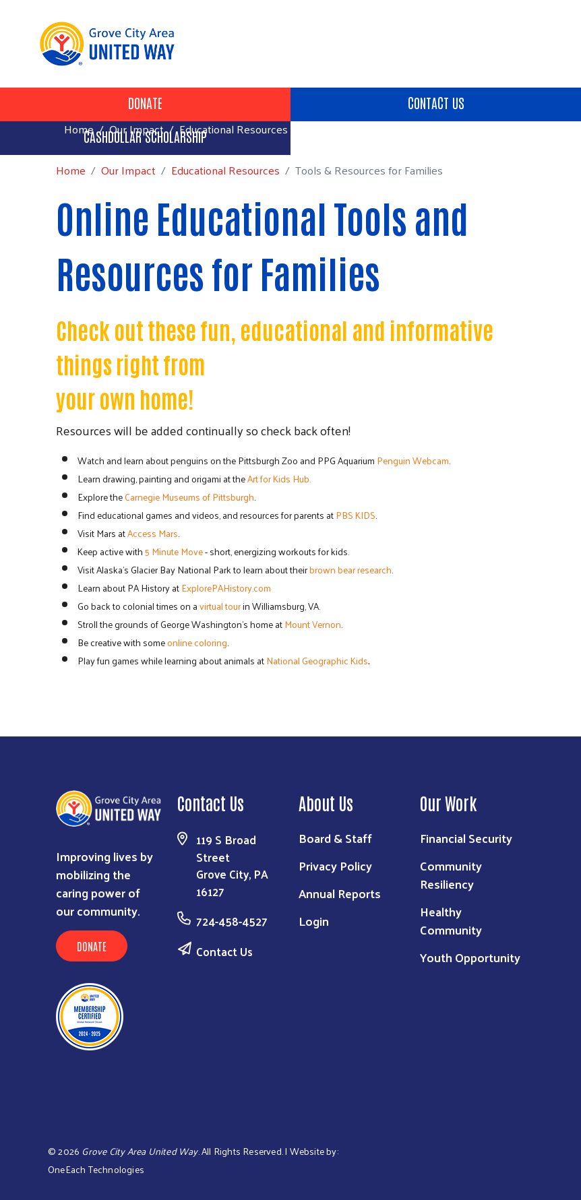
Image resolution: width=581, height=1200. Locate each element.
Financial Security (466, 837)
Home (79, 129)
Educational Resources (233, 129)
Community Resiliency (451, 874)
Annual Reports (340, 893)
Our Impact (136, 129)
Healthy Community (451, 920)
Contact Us (436, 102)
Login (314, 920)
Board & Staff (335, 837)
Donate (145, 102)
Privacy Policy (335, 865)
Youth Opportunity (470, 957)
